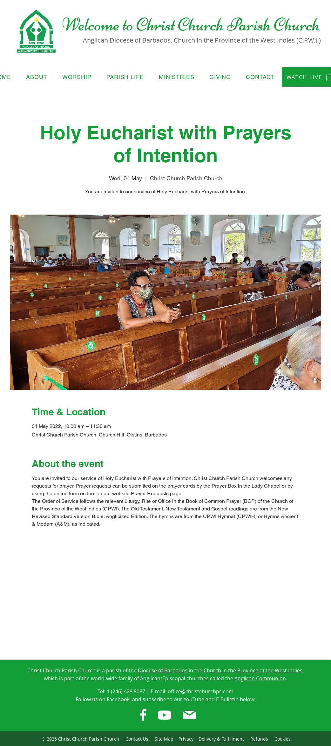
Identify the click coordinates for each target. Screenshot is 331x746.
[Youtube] (164, 715)
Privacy (186, 739)
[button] (37, 77)
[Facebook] (143, 715)
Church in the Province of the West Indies (253, 670)
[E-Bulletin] (189, 715)
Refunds (259, 739)
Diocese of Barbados (162, 670)
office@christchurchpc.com (200, 691)
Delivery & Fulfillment (221, 739)
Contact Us (136, 739)
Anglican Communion (260, 678)
